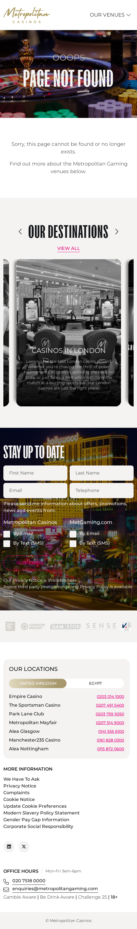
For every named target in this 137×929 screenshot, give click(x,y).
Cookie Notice (19, 799)
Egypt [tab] (95, 683)
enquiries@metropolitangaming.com (55, 888)
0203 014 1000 (110, 696)
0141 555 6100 (111, 731)
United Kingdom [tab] (37, 683)
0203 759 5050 (110, 713)
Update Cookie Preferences (35, 806)
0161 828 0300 (110, 740)
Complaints (16, 792)
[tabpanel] (66, 723)
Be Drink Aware (57, 897)
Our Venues (110, 15)
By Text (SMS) (23, 543)
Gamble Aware (19, 897)
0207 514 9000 (110, 722)
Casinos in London (69, 350)
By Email (18, 534)
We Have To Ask (21, 779)
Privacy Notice (19, 786)
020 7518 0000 (28, 880)
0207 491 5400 (110, 705)
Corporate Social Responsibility (38, 826)
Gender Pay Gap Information (36, 819)
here (72, 580)
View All (68, 248)
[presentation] (20, 231)
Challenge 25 (92, 897)
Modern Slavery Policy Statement (41, 813)
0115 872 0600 (110, 748)
